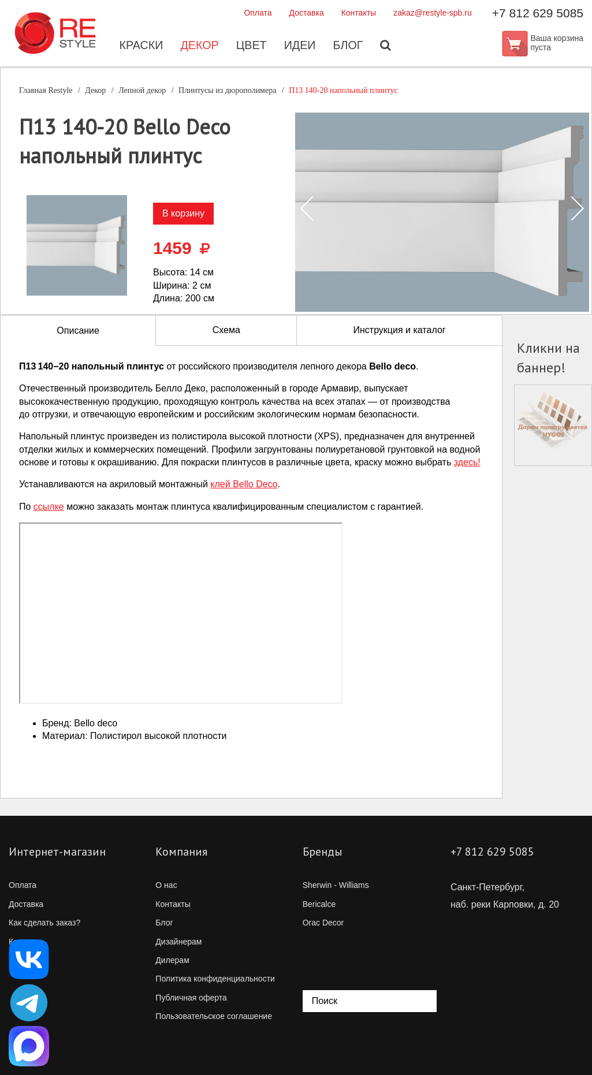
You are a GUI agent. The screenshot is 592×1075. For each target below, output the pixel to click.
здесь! (467, 462)
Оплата (257, 12)
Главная (46, 90)
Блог (349, 46)
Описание (78, 330)
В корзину (183, 213)
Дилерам (172, 960)
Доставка (306, 12)
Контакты (358, 12)
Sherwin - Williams (336, 885)
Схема (226, 330)
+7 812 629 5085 (537, 13)
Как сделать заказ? (44, 922)
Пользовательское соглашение (213, 1016)
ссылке (48, 507)
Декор (199, 46)
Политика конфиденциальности (215, 978)
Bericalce (319, 904)
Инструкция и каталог (399, 330)
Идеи (300, 46)
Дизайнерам (178, 941)
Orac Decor (323, 922)
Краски (140, 46)
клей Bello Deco (243, 484)
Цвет (251, 46)
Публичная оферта (191, 997)
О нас (166, 885)
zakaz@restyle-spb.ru (432, 12)
